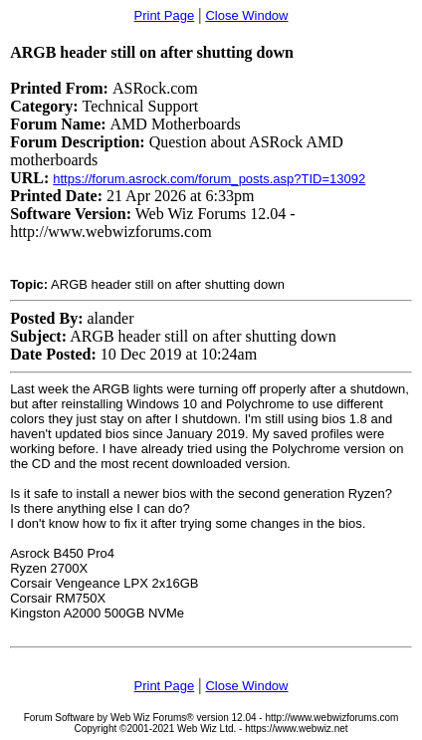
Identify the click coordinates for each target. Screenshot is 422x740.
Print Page (164, 15)
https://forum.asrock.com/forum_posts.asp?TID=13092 (209, 178)
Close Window (246, 15)
